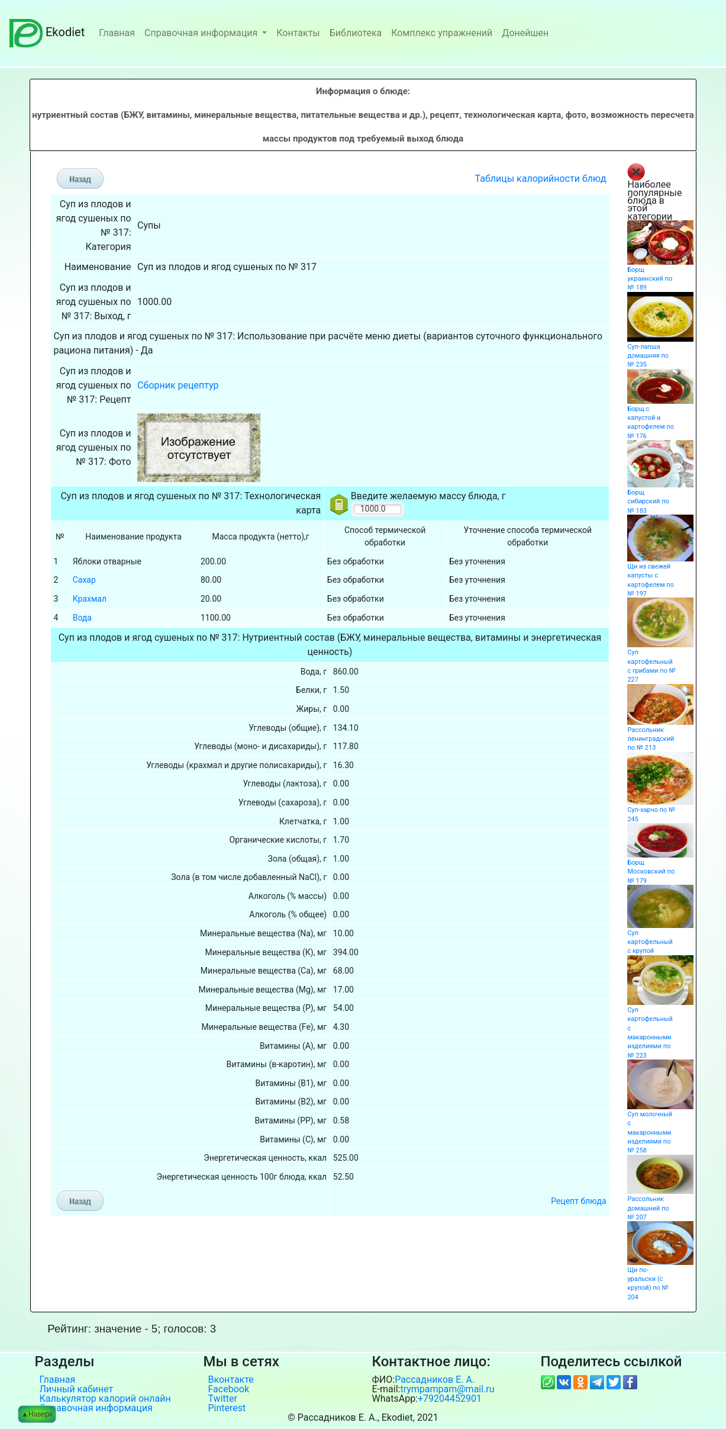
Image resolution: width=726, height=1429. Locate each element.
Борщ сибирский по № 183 (648, 502)
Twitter (222, 1399)
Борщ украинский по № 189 (649, 279)
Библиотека (356, 32)
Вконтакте (231, 1380)
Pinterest (227, 1408)
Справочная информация (202, 32)
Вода (82, 617)
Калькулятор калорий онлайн (105, 1399)
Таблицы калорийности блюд (540, 178)
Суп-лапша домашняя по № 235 (648, 356)
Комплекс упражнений (441, 32)
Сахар (84, 580)
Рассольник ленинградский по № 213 (650, 739)
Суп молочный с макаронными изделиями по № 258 (649, 1132)
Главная (117, 32)
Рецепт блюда (578, 1201)
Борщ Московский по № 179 (651, 872)
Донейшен (525, 32)
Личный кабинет (77, 1389)
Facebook (228, 1389)
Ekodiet (47, 32)
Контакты (298, 32)
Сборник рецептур (177, 385)
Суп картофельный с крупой (649, 942)
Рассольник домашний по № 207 (648, 1208)
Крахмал (90, 598)
